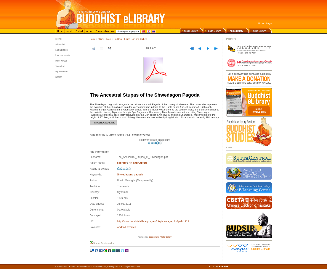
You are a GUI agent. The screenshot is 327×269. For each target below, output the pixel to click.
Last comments (62, 55)
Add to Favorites (126, 227)
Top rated (59, 66)
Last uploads (61, 50)
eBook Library (104, 39)
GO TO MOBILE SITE (218, 267)
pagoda (138, 174)
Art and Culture (139, 39)
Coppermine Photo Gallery (160, 237)
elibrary (121, 162)
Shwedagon (124, 174)
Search (58, 77)
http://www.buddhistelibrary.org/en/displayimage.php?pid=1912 (153, 221)
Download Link (104, 122)
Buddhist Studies (122, 39)
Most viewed (61, 61)
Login (269, 23)
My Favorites (61, 71)
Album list (60, 44)
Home (261, 23)
